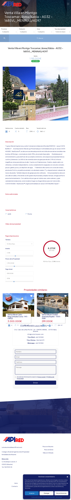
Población (22, 29)
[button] (67, 477)
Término (7, 239)
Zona (38, 29)
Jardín (9, 214)
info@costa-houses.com (35, 334)
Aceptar (31, 493)
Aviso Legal (59, 497)
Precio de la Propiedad (12, 259)
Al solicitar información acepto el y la (35, 377)
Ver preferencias (61, 493)
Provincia (4, 29)
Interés (7, 248)
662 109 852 (40, 337)
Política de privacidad (49, 497)
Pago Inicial (8, 269)
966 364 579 (40, 340)
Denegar (46, 493)
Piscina (30, 214)
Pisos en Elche (48, 449)
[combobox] (9, 32)
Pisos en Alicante (48, 446)
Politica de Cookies (36, 497)
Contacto (15, 486)
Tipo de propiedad (60, 29)
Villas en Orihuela (48, 452)
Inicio (16, 483)
